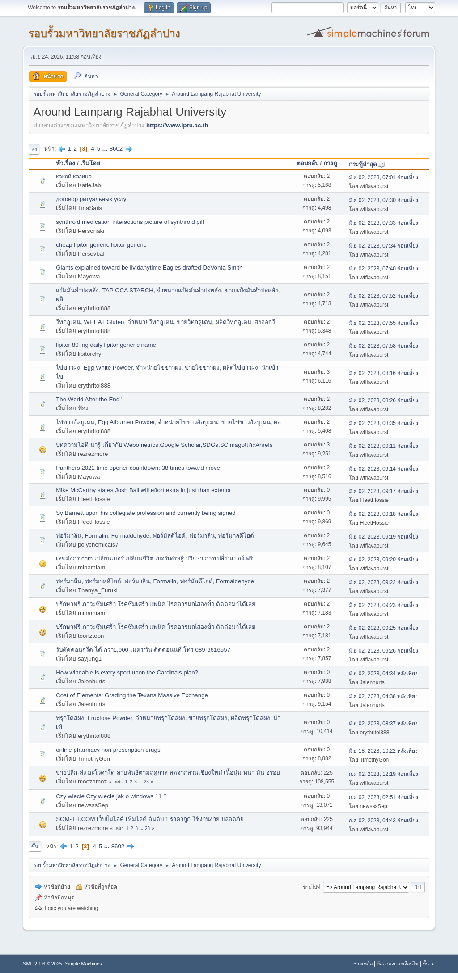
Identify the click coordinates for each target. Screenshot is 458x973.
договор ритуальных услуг (92, 199)
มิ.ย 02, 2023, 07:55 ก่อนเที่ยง (383, 323)
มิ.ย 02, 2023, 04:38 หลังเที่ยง (383, 696)
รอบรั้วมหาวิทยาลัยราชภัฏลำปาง (104, 33)
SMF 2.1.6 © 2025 (42, 963)
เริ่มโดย (90, 163)
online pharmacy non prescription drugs (108, 749)
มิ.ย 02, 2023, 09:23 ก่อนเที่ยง (383, 605)
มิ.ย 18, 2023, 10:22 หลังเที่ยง (383, 751)
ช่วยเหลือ (363, 963)
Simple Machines (83, 963)
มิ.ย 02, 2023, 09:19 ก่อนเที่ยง (383, 537)
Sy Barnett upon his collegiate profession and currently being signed (146, 513)
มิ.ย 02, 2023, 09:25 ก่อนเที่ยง (383, 628)
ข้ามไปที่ (311, 886)
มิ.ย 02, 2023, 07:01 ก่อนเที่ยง (383, 177)
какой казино (74, 176)
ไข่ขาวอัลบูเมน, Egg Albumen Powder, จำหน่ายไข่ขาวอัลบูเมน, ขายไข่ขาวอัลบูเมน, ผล (168, 422)
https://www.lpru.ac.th (177, 125)
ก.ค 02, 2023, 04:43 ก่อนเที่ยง (383, 820)
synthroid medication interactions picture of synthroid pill (130, 222)
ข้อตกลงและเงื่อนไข (397, 963)
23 (146, 781)
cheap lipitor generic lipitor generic (101, 244)
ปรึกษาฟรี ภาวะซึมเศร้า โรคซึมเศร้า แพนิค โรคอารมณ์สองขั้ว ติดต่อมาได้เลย (155, 604)
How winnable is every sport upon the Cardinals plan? (127, 672)
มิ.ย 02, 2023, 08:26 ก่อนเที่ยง (383, 400)
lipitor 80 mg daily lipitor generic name (106, 344)
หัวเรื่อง (65, 163)
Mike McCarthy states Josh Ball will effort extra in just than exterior (143, 490)
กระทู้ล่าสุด (367, 164)
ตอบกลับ (307, 163)
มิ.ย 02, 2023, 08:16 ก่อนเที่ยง (383, 373)
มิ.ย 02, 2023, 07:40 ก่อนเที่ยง (383, 268)
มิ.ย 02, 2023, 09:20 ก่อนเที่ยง (383, 559)
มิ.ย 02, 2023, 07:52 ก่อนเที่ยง (383, 296)
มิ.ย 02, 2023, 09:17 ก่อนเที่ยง (383, 491)
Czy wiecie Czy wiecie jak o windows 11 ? (111, 796)
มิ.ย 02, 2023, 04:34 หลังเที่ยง (383, 673)
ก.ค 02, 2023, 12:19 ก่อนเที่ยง (383, 774)
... (105, 148)
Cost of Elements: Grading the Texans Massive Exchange (132, 695)
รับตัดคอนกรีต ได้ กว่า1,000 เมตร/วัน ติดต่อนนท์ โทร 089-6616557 (143, 649)
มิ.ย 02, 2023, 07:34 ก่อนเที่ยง (383, 246)
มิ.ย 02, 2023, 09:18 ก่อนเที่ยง (383, 514)
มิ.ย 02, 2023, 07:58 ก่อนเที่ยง (383, 346)
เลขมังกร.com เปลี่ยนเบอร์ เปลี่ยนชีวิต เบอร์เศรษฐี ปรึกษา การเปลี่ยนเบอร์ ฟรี (154, 558)
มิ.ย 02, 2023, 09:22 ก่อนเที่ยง (383, 582)
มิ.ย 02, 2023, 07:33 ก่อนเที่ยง (383, 223)
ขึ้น (34, 846)
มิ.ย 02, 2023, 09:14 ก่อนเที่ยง (383, 469)
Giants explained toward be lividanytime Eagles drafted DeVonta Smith (149, 267)
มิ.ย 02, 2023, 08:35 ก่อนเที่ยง (383, 423)
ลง (34, 149)
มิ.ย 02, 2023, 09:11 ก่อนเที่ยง (383, 446)
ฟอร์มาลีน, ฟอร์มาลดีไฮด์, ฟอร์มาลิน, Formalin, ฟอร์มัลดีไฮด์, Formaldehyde (155, 581)
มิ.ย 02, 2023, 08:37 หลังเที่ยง (383, 723)
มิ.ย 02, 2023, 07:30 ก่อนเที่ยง (383, 200)
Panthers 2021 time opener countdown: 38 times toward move (138, 467)
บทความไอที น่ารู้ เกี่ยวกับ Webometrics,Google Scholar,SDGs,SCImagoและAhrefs (164, 445)
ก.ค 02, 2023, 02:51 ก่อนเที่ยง (383, 797)
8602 (116, 148)
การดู (330, 163)
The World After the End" (89, 399)
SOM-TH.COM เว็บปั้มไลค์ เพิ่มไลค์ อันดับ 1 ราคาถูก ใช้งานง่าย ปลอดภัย (150, 819)
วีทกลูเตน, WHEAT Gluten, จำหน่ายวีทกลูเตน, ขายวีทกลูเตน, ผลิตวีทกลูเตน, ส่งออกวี (165, 322)
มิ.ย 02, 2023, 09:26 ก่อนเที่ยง (383, 651)
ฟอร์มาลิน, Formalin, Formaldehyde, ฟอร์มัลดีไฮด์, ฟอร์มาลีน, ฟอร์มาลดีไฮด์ (155, 535)
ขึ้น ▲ (429, 963)
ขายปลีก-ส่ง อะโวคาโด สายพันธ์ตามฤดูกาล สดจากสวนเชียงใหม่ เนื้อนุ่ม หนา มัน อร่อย (168, 772)
